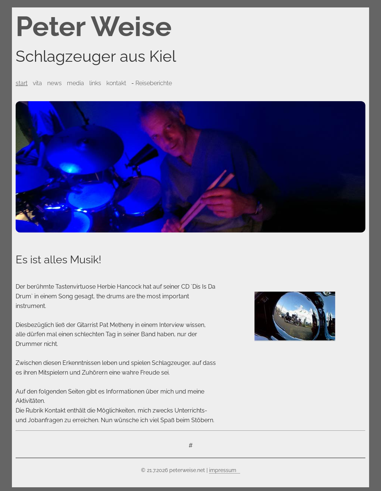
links (95, 83)
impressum (222, 470)
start (22, 83)
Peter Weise (94, 26)
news (54, 83)
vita (37, 83)
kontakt (116, 83)
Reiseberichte (153, 83)
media (75, 83)
